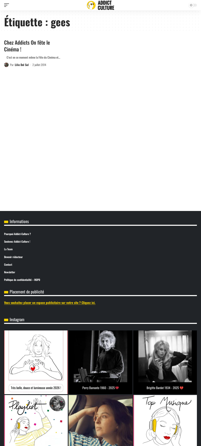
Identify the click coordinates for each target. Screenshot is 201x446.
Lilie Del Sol (22, 65)
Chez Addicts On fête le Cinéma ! (27, 45)
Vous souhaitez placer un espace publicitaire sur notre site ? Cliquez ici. (49, 302)
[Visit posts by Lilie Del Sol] (6, 65)
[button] (7, 5)
